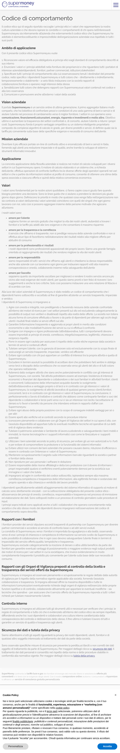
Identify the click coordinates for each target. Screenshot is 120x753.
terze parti (52, 711)
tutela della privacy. (84, 655)
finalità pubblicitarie (23, 721)
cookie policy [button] (62, 707)
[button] (115, 695)
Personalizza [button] (15, 746)
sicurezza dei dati (102, 649)
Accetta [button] (107, 746)
